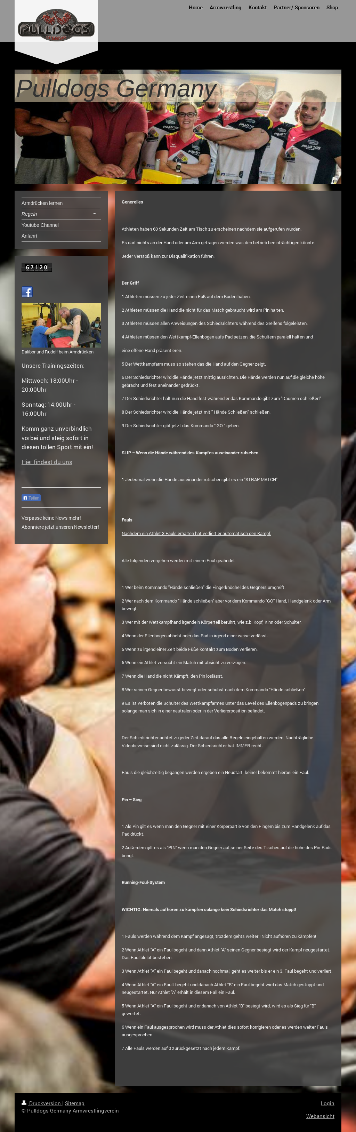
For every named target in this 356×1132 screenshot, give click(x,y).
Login (327, 1103)
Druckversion (42, 1103)
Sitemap (74, 1103)
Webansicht (320, 1116)
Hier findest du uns (47, 461)
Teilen (31, 498)
